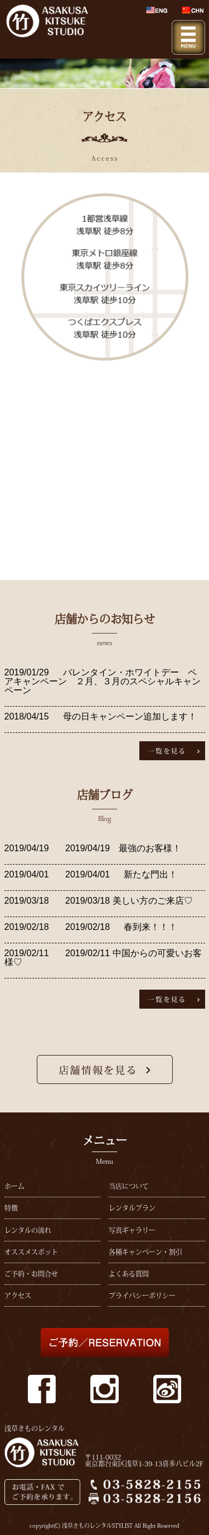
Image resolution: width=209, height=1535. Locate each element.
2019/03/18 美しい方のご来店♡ (128, 900)
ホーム (14, 1186)
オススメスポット (31, 1252)
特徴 (11, 1208)
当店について (129, 1186)
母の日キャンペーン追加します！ (130, 716)
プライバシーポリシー (142, 1295)
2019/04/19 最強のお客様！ (122, 848)
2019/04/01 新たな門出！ (120, 874)
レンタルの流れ (27, 1230)
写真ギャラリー (132, 1230)
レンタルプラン (132, 1208)
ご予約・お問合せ (31, 1273)
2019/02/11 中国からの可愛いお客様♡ (103, 957)
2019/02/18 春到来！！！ (120, 927)
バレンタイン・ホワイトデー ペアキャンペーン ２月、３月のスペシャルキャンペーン (102, 681)
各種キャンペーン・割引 (145, 1252)
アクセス (17, 1295)
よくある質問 (129, 1273)
